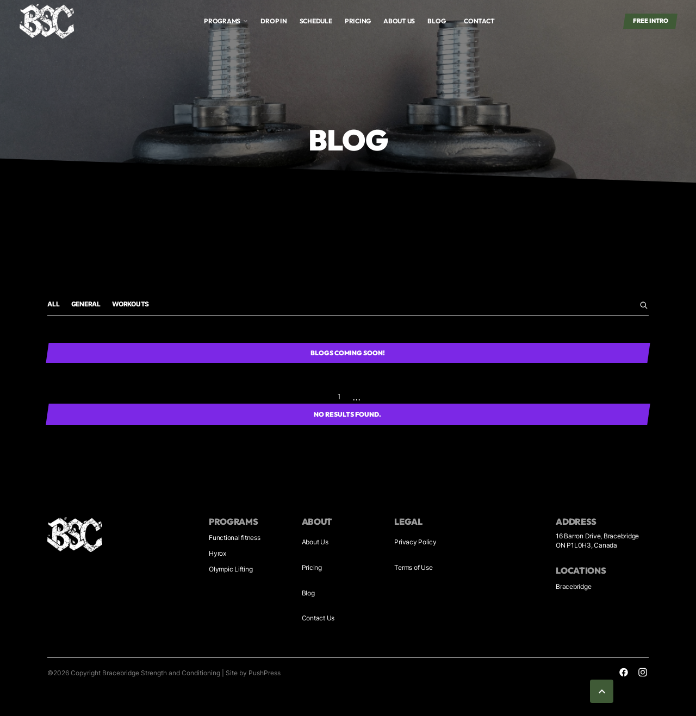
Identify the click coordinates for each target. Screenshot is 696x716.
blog (436, 21)
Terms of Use (413, 567)
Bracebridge (573, 586)
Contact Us (318, 618)
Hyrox (217, 553)
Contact (479, 21)
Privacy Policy (415, 542)
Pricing (358, 21)
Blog (308, 593)
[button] (226, 21)
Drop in (273, 21)
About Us (315, 542)
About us (399, 21)
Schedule (316, 21)
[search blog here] (643, 305)
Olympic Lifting (230, 569)
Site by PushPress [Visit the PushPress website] (253, 673)
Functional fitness (234, 537)
